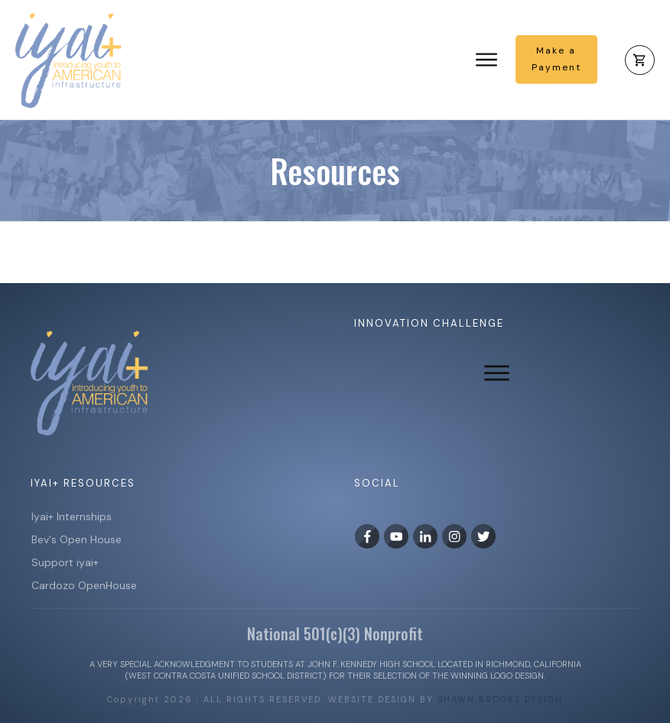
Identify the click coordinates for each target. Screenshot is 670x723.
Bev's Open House (76, 539)
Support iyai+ (65, 562)
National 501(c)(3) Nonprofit (335, 633)
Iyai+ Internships (73, 516)
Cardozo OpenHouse (84, 585)
